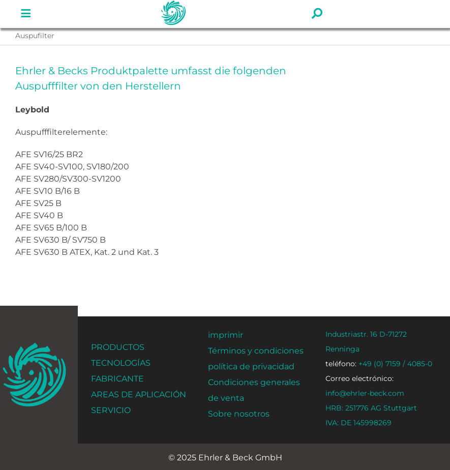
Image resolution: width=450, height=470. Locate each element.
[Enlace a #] (26, 13)
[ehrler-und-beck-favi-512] (34, 345)
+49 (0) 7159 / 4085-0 (378, 363)
